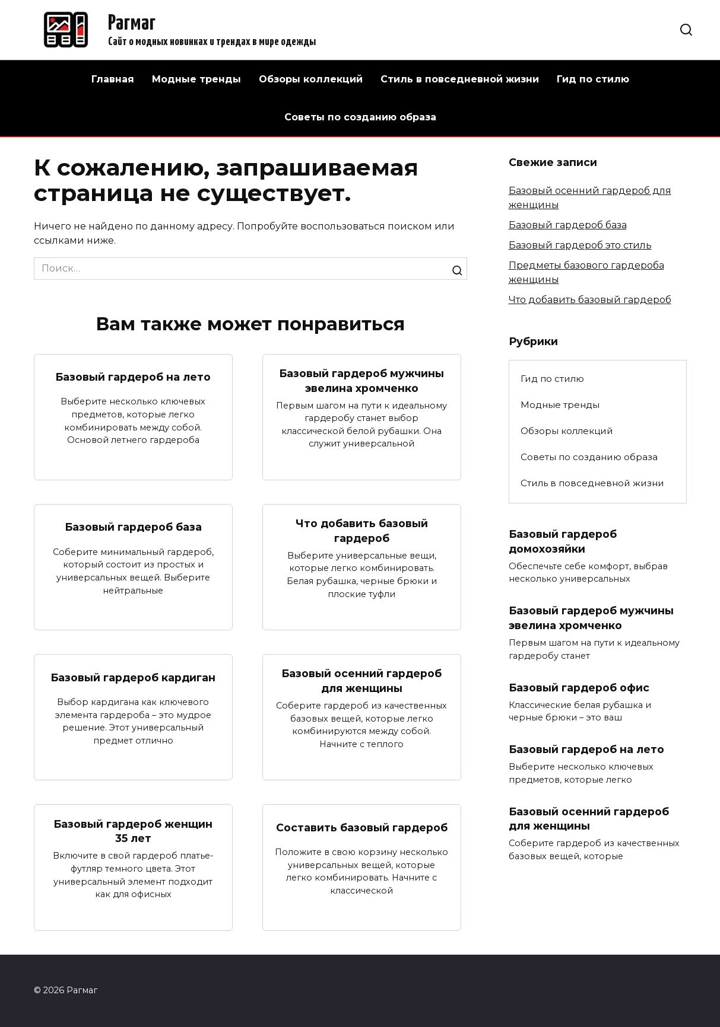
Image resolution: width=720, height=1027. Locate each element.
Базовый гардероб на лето (133, 377)
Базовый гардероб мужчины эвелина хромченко (361, 380)
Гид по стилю (593, 79)
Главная (112, 79)
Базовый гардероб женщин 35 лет (132, 831)
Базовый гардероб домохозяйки (563, 541)
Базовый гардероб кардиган (132, 677)
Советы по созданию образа (360, 117)
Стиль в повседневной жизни (459, 79)
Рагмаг (132, 24)
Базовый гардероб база (133, 527)
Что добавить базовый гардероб (362, 530)
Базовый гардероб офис (579, 687)
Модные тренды (196, 79)
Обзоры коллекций (311, 79)
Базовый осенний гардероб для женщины (361, 681)
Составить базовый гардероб (362, 827)
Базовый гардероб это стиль (580, 245)
